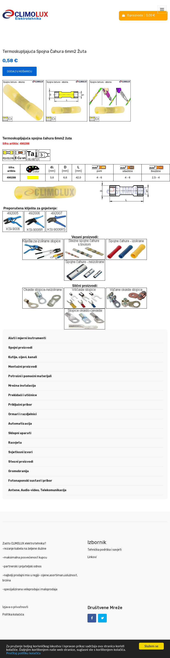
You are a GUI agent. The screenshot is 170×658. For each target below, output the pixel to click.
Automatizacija (20, 423)
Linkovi (92, 557)
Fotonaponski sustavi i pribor (30, 480)
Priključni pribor (20, 404)
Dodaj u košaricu (19, 71)
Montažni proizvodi (22, 366)
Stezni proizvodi (20, 461)
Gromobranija (18, 471)
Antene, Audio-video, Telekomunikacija (37, 490)
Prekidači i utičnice (22, 395)
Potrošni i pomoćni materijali (29, 376)
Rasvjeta (15, 442)
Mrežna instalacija (22, 385)
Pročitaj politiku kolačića (23, 653)
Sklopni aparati (19, 433)
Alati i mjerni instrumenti (27, 338)
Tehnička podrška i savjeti (104, 549)
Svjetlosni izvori (20, 452)
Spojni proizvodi (20, 347)
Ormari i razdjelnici (22, 414)
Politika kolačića (13, 614)
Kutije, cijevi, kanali (22, 357)
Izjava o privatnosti (15, 607)
